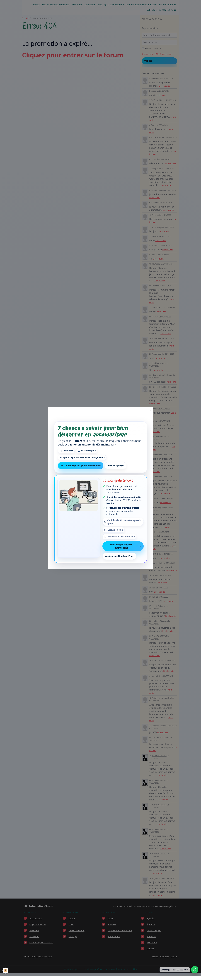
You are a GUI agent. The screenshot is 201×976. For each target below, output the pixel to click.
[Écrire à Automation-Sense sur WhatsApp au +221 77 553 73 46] (194, 969)
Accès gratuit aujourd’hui (119, 556)
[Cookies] (6, 970)
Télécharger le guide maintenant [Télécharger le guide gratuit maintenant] (80, 465)
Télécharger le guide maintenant (125, 546)
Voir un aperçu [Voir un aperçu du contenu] (115, 465)
